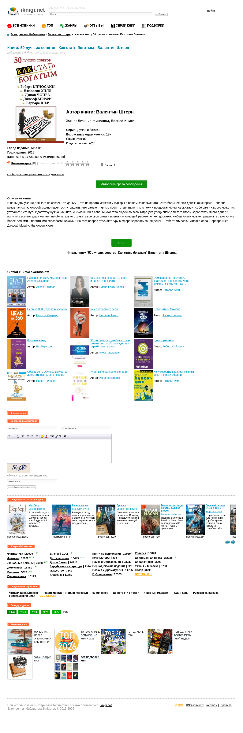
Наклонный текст (14, 436)
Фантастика (15, 553)
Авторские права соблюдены (121, 184)
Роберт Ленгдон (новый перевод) (65, 592)
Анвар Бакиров (45, 286)
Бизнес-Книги (123, 121)
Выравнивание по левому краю (28, 436)
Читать (121, 242)
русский (81, 138)
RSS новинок (194, 705)
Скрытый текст (52, 436)
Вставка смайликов (42, 436)
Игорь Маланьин (109, 352)
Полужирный (9, 436)
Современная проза (148, 557)
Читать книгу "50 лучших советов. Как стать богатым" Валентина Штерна (121, 252)
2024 (34, 612)
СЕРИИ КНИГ (125, 25)
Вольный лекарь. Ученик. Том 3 (215, 506)
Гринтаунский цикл (22, 595)
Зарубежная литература (66, 566)
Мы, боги (34, 505)
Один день (181, 592)
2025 (23, 612)
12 (108, 134)
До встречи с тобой (126, 592)
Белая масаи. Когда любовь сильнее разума (172, 508)
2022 (56, 612)
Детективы (14, 567)
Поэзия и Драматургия (107, 570)
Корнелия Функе (80, 509)
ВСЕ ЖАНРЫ (143, 574)
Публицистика (102, 574)
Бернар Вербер (37, 509)
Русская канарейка (206, 592)
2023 (45, 612)
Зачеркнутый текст (23, 436)
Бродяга (121, 505)
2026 (12, 612)
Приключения (16, 576)
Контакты (211, 705)
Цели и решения (164, 340)
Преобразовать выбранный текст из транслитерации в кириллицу (60, 436)
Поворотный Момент (167, 309)
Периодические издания (108, 566)
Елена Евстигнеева (111, 286)
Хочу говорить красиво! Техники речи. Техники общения (174, 373)
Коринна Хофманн (171, 514)
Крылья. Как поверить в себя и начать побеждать (108, 279)
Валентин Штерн (115, 111)
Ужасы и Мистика (147, 566)
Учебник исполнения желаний (109, 371)
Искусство (57, 570)
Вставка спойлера (65, 436)
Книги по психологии (106, 553)
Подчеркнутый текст (18, 436)
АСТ (92, 143)
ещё (65, 611)
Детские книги (59, 558)
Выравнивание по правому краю (37, 436)
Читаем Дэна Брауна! (23, 592)
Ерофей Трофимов (127, 509)
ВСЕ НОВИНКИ (24, 25)
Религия (140, 553)
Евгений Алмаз (108, 315)
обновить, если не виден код (27, 475)
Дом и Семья (59, 562)
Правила (225, 705)
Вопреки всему (36, 340)
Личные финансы (93, 121)
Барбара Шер (45, 346)
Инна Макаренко (109, 377)
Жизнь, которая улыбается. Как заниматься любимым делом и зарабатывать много (110, 343)
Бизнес (55, 553)
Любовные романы (20, 563)
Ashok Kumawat (172, 315)
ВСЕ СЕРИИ (48, 595)
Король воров (80, 505)
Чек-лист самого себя (104, 309)
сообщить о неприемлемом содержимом (35, 174)
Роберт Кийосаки (173, 346)
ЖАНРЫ (71, 25)
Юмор (139, 570)
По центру (32, 436)
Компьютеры (101, 557)
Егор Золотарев (214, 511)
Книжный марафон (157, 592)
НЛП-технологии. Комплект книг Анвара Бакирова (47, 279)
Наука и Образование (107, 561)
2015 (31, 152)
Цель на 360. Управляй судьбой (47, 309)
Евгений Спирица (47, 315)
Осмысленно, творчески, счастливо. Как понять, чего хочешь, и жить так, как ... (171, 280)
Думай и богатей (88, 129)
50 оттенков (100, 592)
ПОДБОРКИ (155, 25)
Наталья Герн (171, 289)
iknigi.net (106, 705)
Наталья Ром (171, 380)
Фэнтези (13, 558)
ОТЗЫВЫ (96, 25)
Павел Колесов (45, 380)
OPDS (179, 705)
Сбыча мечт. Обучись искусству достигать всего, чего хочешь (47, 373)
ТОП (50, 25)
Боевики (13, 572)
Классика (56, 574)
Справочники (144, 561)
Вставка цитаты (56, 436)
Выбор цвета (46, 436)
